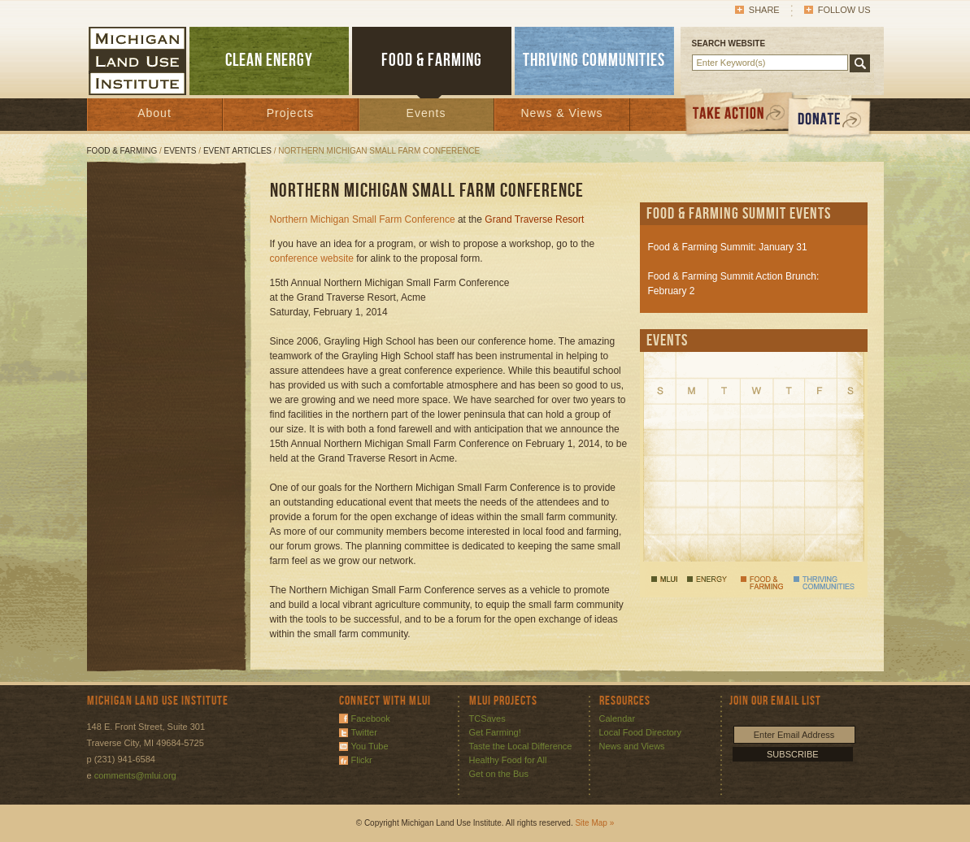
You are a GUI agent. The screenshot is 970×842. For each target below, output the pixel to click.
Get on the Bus (498, 774)
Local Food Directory (640, 732)
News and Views (632, 746)
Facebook (370, 718)
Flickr (361, 760)
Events (426, 112)
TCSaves (487, 718)
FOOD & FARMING (431, 61)
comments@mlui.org (135, 775)
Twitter (364, 732)
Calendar (617, 718)
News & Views (561, 112)
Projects (291, 112)
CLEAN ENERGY (269, 61)
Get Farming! (495, 732)
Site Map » (594, 822)
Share (764, 10)
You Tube (370, 746)
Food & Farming (122, 150)
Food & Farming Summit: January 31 (727, 247)
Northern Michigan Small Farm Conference (362, 219)
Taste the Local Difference (520, 746)
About (154, 112)
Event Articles (237, 150)
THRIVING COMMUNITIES (594, 61)
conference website (312, 258)
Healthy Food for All (508, 760)
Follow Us (844, 10)
